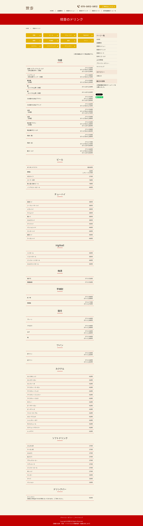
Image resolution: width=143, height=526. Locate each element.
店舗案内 (60, 11)
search (116, 11)
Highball (85, 35)
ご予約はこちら (107, 6)
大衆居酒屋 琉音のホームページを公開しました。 (106, 86)
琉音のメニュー (70, 11)
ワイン (86, 40)
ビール (51, 35)
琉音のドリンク (83, 11)
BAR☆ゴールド (101, 56)
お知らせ (99, 76)
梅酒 (34, 40)
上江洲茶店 (100, 60)
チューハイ (68, 35)
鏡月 (68, 40)
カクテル (33, 46)
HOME (52, 11)
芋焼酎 (51, 40)
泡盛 (34, 35)
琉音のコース (95, 11)
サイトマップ (100, 66)
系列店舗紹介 (107, 11)
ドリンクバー (68, 46)
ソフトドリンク (51, 46)
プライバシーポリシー (103, 63)
